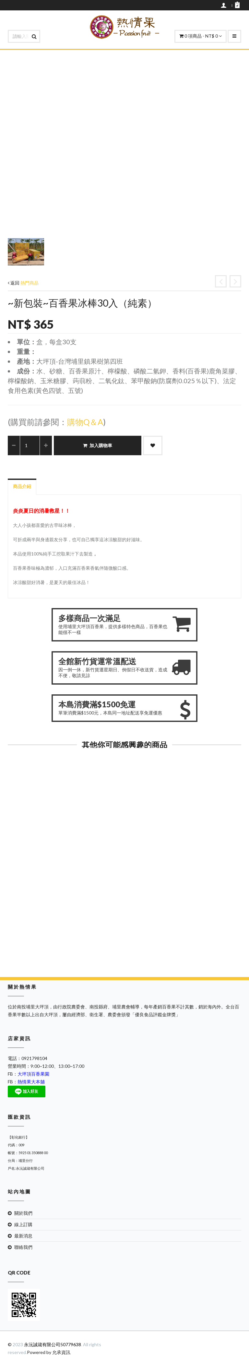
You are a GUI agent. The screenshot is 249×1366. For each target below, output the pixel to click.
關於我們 (23, 1213)
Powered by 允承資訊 (48, 1352)
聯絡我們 (23, 1247)
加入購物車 (97, 445)
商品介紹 (22, 486)
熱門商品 (29, 283)
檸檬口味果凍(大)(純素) (185, 826)
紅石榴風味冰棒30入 (63, 847)
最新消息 (23, 1235)
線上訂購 (23, 1224)
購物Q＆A (85, 422)
